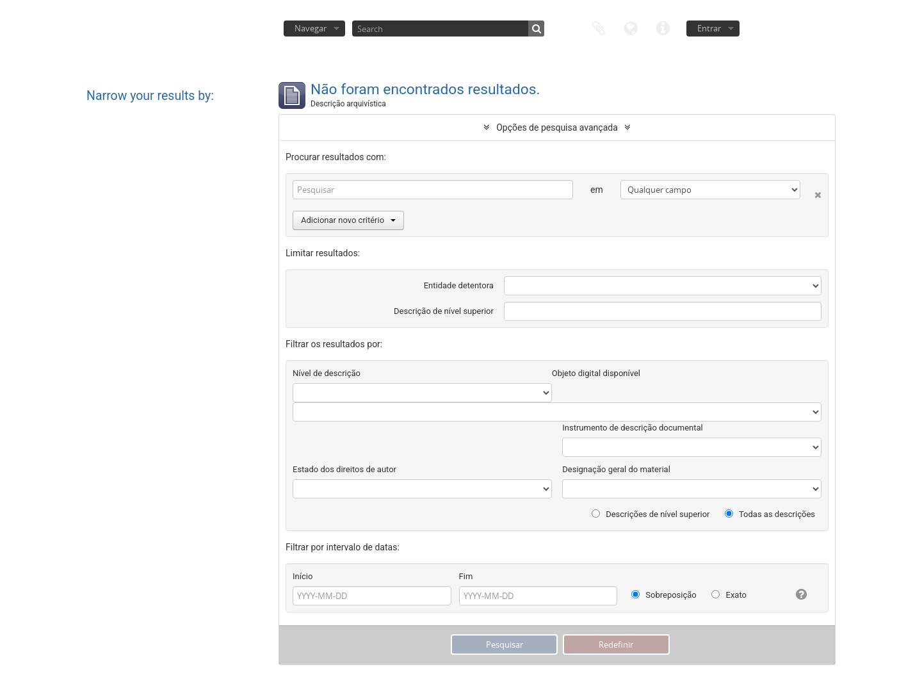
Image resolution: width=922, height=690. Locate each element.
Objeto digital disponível (596, 373)
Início (302, 576)
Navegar (311, 28)
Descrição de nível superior (444, 311)
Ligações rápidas (663, 27)
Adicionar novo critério (348, 220)
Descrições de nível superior (651, 514)
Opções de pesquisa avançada (557, 127)
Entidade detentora (459, 285)
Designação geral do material (616, 469)
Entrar (709, 28)
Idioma (631, 27)
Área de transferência (599, 27)
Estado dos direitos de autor (344, 469)
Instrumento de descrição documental (632, 427)
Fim (466, 576)
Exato (729, 595)
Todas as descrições (770, 514)
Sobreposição (664, 595)
